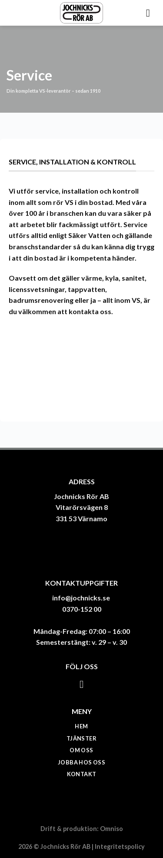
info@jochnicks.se (81, 597)
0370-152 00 (81, 609)
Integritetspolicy (120, 846)
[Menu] (151, 12)
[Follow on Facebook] (81, 684)
